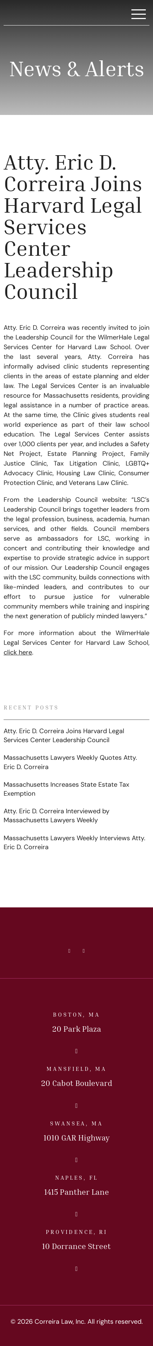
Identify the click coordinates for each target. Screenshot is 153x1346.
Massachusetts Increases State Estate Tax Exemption (66, 789)
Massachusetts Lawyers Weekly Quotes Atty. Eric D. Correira (70, 763)
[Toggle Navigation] (138, 14)
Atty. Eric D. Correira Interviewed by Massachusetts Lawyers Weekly (56, 816)
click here (18, 652)
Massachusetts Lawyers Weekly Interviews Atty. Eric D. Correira (74, 843)
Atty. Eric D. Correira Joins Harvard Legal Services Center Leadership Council (64, 736)
